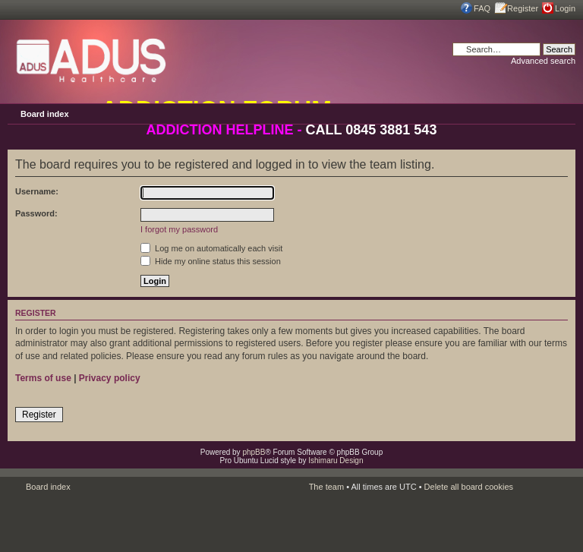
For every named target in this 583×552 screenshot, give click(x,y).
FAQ (482, 8)
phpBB (253, 452)
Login (565, 8)
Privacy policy (109, 378)
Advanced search (543, 60)
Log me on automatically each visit (211, 248)
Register (522, 8)
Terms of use (43, 378)
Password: (36, 213)
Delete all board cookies (468, 486)
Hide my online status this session (210, 261)
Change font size (564, 113)
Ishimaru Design (335, 460)
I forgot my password (179, 229)
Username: (36, 191)
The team (326, 486)
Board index (44, 113)
